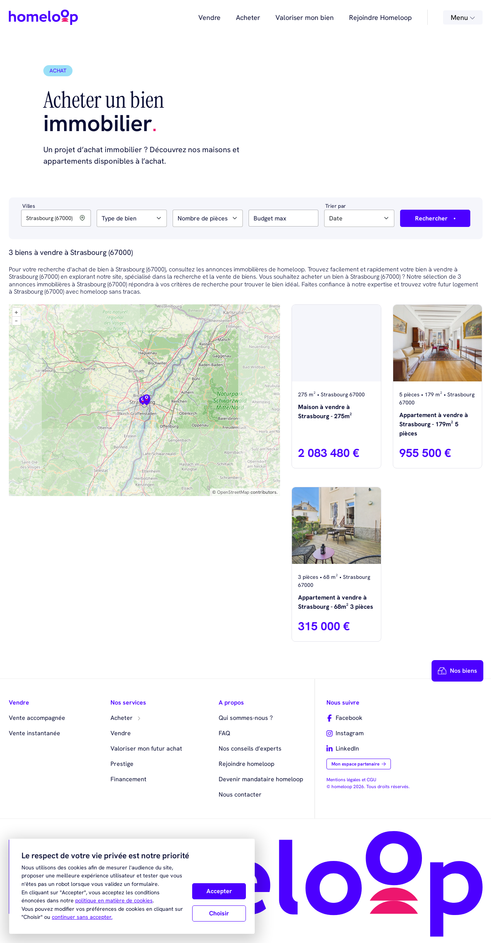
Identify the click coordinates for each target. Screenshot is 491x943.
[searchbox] (104, 218)
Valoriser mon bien (304, 17)
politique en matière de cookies (114, 900)
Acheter (248, 17)
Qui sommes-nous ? (246, 718)
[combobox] (132, 218)
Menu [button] (463, 17)
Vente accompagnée (37, 718)
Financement (128, 779)
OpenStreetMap (233, 492)
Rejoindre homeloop (246, 764)
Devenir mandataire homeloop (261, 779)
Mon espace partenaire (358, 764)
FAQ (224, 733)
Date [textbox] (336, 218)
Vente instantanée (34, 733)
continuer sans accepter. (82, 916)
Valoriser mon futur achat (146, 748)
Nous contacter (240, 794)
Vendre (209, 17)
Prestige (121, 764)
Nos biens (457, 670)
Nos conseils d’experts (250, 748)
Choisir (219, 913)
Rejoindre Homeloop (380, 17)
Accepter (219, 891)
